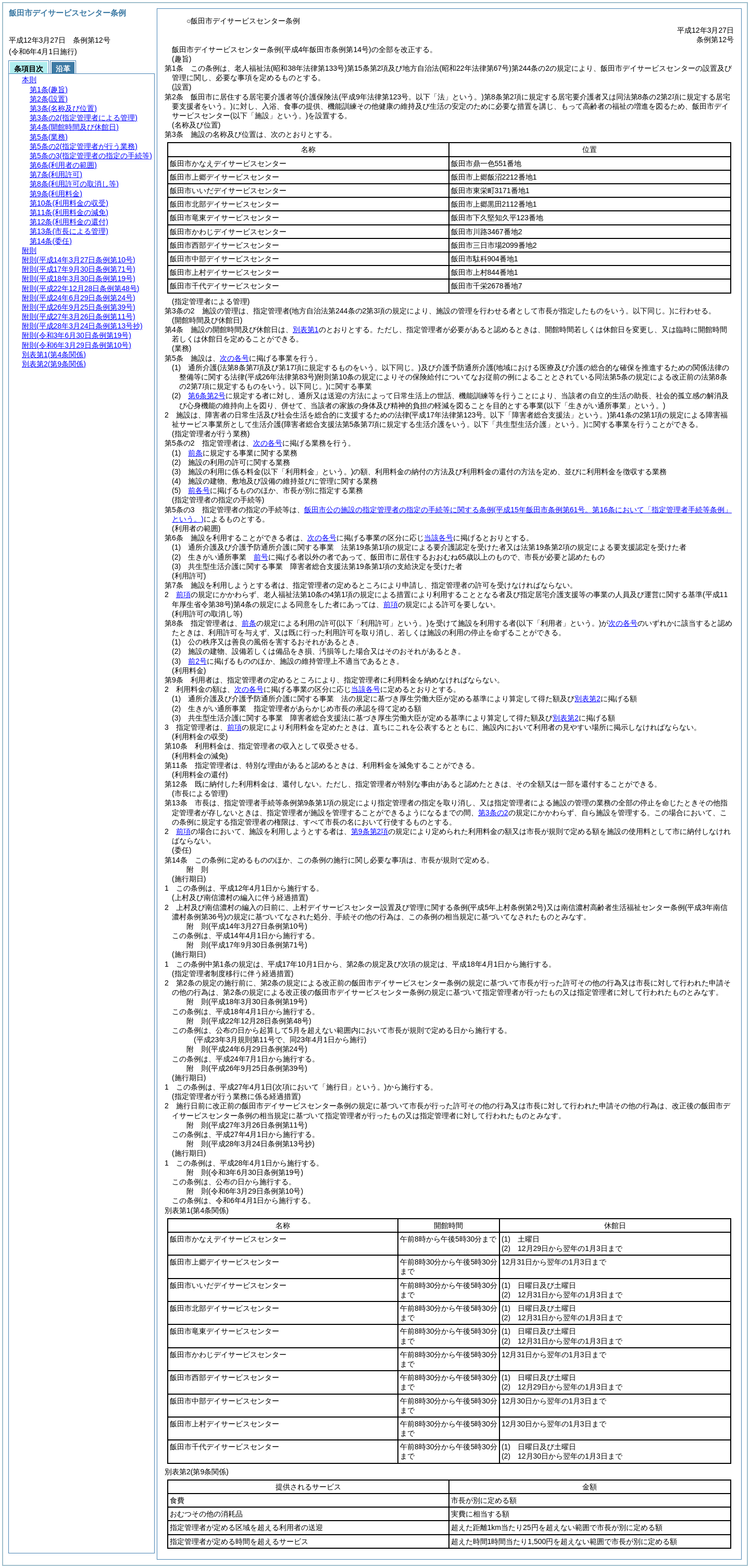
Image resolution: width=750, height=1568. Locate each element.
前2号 (197, 661)
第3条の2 (493, 812)
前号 (261, 557)
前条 (195, 453)
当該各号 (438, 538)
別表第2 (587, 698)
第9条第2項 (370, 831)
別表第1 (306, 329)
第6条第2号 (207, 395)
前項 (183, 594)
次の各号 (234, 358)
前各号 (199, 490)
